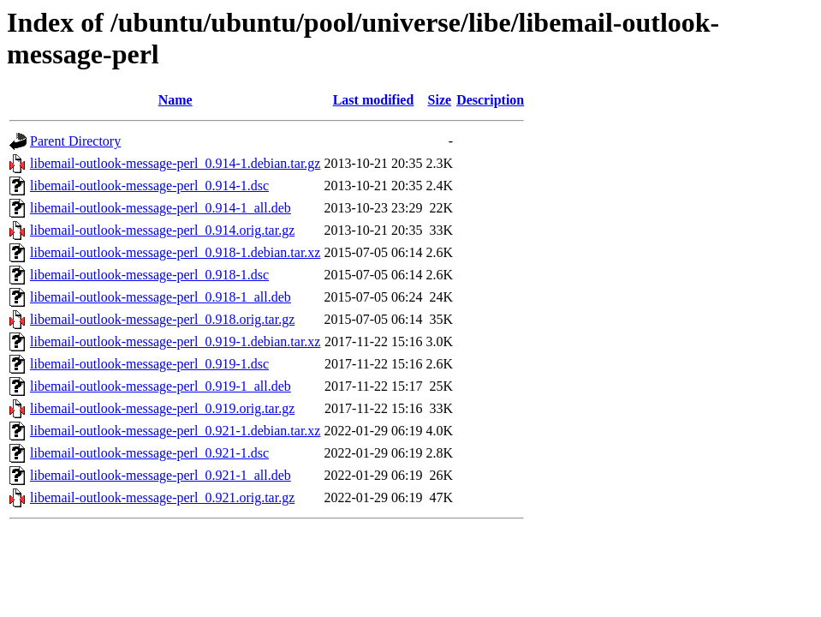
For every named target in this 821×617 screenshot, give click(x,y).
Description (490, 100)
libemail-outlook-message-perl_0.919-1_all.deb (160, 386)
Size (440, 100)
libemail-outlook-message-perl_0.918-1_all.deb (160, 297)
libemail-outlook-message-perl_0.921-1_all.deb (160, 475)
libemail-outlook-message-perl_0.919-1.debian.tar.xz (175, 341)
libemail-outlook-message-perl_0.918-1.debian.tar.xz (175, 252)
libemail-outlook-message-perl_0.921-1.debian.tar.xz (175, 430)
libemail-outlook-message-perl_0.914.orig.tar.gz (162, 230)
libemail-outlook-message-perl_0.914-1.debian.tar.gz (175, 163)
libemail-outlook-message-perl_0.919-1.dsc (149, 363)
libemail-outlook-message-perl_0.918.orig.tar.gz (162, 319)
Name (175, 100)
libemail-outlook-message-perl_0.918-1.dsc (149, 274)
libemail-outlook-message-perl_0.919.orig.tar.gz (162, 408)
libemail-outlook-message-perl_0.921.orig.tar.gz (162, 497)
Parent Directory (75, 141)
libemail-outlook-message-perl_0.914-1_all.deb (160, 208)
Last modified (373, 100)
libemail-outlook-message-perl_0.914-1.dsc (149, 185)
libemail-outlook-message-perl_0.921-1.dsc (149, 453)
